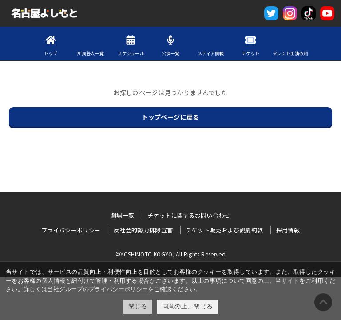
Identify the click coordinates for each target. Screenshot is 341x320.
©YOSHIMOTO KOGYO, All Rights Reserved (170, 254)
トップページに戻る (170, 116)
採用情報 (288, 230)
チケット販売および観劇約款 (224, 230)
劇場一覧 (122, 215)
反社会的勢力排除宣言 (143, 230)
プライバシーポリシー (118, 289)
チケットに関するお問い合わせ (188, 215)
